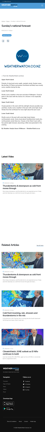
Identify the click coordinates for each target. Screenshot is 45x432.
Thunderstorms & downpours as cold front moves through (22, 187)
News (7, 21)
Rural (4, 392)
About (20, 421)
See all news (40, 245)
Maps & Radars (6, 384)
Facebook (26, 381)
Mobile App (33, 421)
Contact (26, 421)
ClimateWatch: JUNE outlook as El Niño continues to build (20, 352)
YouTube (26, 390)
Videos (4, 389)
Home (3, 21)
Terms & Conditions (11, 421)
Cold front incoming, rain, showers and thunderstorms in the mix (20, 314)
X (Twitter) (26, 384)
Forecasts (5, 381)
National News (7, 35)
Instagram (26, 387)
